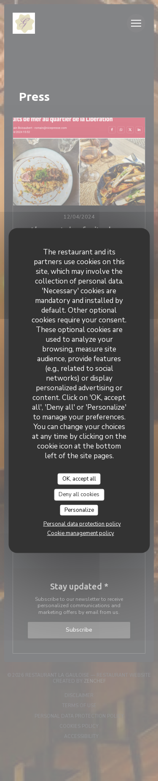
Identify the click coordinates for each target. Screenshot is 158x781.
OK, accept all (79, 478)
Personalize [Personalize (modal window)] (79, 509)
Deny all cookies (79, 494)
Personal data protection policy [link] (82, 524)
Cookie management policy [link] (80, 533)
